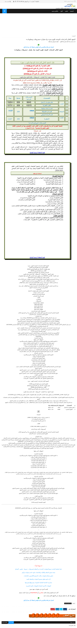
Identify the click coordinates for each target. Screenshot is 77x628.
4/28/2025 (46, 586)
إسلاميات (22, 98)
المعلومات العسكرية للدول (18, 102)
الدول (62, 13)
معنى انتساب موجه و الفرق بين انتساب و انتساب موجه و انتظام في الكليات (8, 54)
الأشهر (12, 22)
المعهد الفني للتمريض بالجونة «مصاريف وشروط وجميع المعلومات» (9, 79)
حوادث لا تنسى (21, 114)
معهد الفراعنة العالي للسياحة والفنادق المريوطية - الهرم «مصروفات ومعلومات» (9, 86)
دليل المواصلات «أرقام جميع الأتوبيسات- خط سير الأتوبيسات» (9, 34)
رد (70, 590)
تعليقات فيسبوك (30, 578)
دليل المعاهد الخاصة (20, 93)
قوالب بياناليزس (57, 626)
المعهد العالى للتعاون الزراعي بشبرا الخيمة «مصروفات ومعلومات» (9, 72)
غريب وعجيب (21, 106)
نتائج (23, 95)
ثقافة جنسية (21, 99)
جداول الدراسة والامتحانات (18, 96)
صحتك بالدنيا (21, 100)
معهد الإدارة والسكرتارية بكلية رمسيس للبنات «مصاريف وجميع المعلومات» (9, 61)
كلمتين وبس (21, 103)
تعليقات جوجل (37, 578)
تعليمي (67, 13)
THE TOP (22, 109)
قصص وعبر (21, 105)
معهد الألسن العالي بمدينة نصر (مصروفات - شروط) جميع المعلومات (9, 40)
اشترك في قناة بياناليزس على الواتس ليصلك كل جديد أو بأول (51, 54)
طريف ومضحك (21, 107)
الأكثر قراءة (20, 22)
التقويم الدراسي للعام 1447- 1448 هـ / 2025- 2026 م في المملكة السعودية (9, 27)
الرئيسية (72, 13)
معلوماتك (22, 110)
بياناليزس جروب (55, 13)
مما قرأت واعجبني (20, 113)
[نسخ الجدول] (50, 357)
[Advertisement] (50, 27)
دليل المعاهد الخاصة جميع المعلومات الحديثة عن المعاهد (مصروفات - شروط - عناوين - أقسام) (50, 525)
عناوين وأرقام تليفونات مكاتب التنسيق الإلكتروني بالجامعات (50, 532)
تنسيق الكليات (21, 92)
